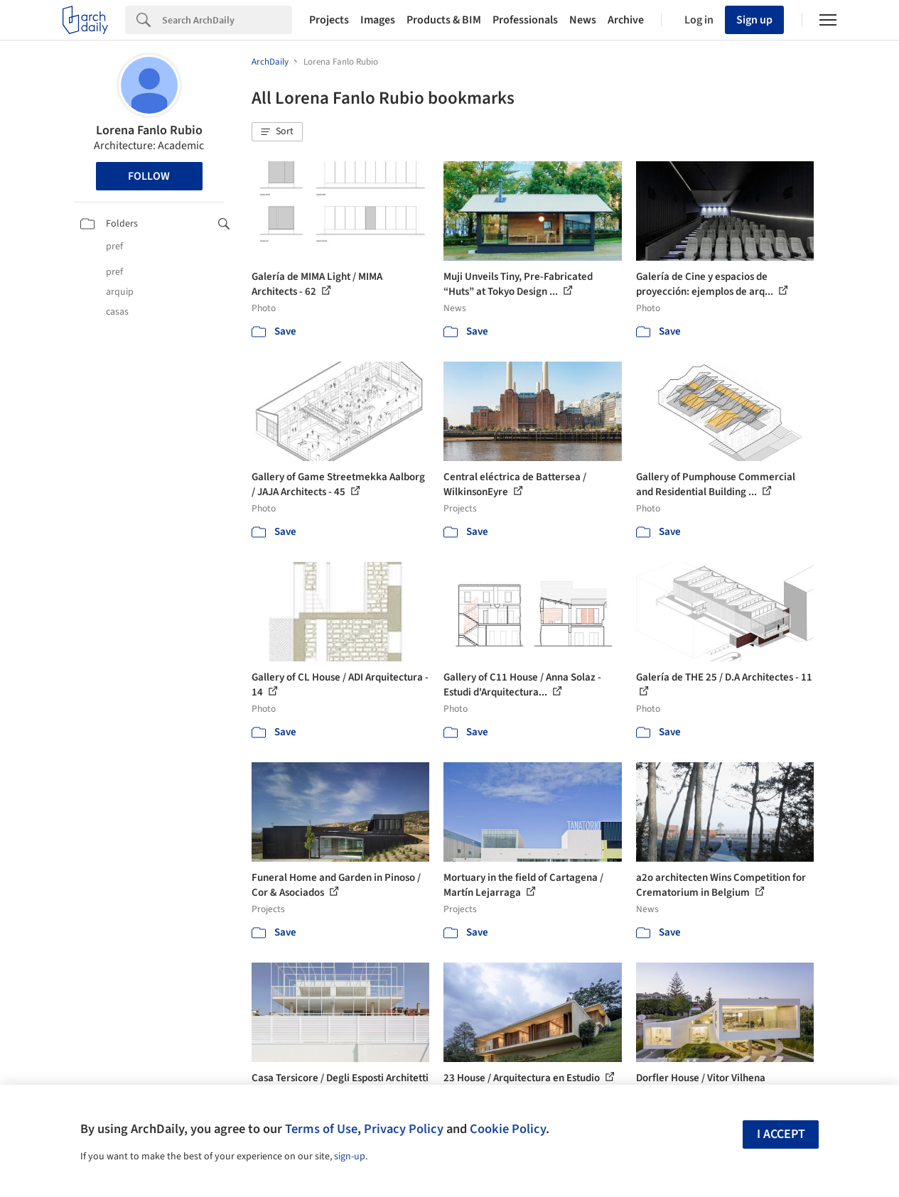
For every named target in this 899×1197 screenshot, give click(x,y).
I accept (781, 1134)
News (582, 20)
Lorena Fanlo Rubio (149, 130)
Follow (149, 176)
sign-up (349, 1156)
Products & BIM (444, 20)
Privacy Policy (403, 1129)
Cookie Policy (508, 1129)
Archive (626, 20)
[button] (277, 132)
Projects (329, 20)
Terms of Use (321, 1129)
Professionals (525, 20)
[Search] (227, 20)
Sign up (754, 20)
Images (377, 20)
